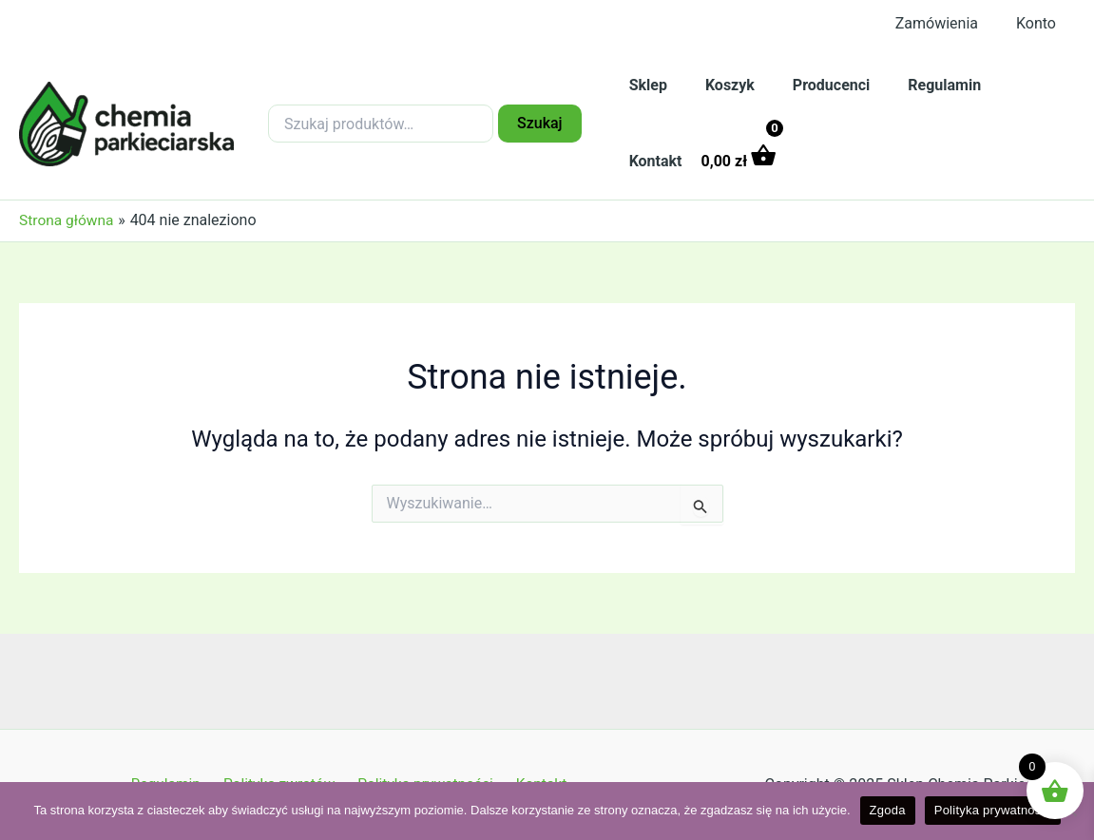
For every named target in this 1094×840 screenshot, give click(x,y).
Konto (1040, 23)
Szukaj (540, 123)
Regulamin (917, 85)
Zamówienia (948, 23)
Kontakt (1011, 85)
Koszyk (718, 85)
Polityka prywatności (992, 810)
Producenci (812, 85)
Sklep (644, 85)
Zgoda (888, 810)
